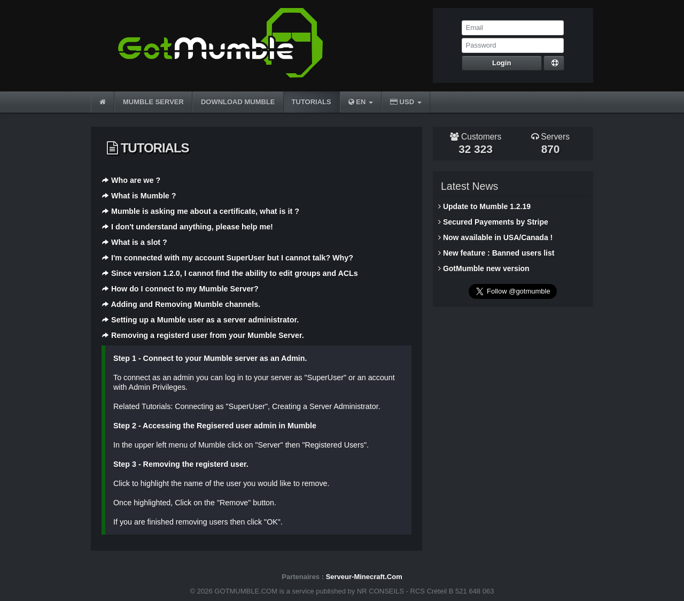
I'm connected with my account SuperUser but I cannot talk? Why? (232, 257)
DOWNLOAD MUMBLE (238, 102)
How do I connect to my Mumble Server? (185, 288)
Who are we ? (135, 180)
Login (501, 63)
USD (406, 102)
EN (360, 102)
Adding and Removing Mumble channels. (185, 304)
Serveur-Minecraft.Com (364, 577)
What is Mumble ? (143, 195)
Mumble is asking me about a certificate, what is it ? (205, 211)
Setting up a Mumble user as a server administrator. (205, 319)
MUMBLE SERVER (153, 102)
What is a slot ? (139, 242)
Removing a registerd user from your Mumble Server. (207, 335)
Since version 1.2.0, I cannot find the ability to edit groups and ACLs (234, 273)
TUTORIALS (311, 102)
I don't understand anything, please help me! (192, 226)
